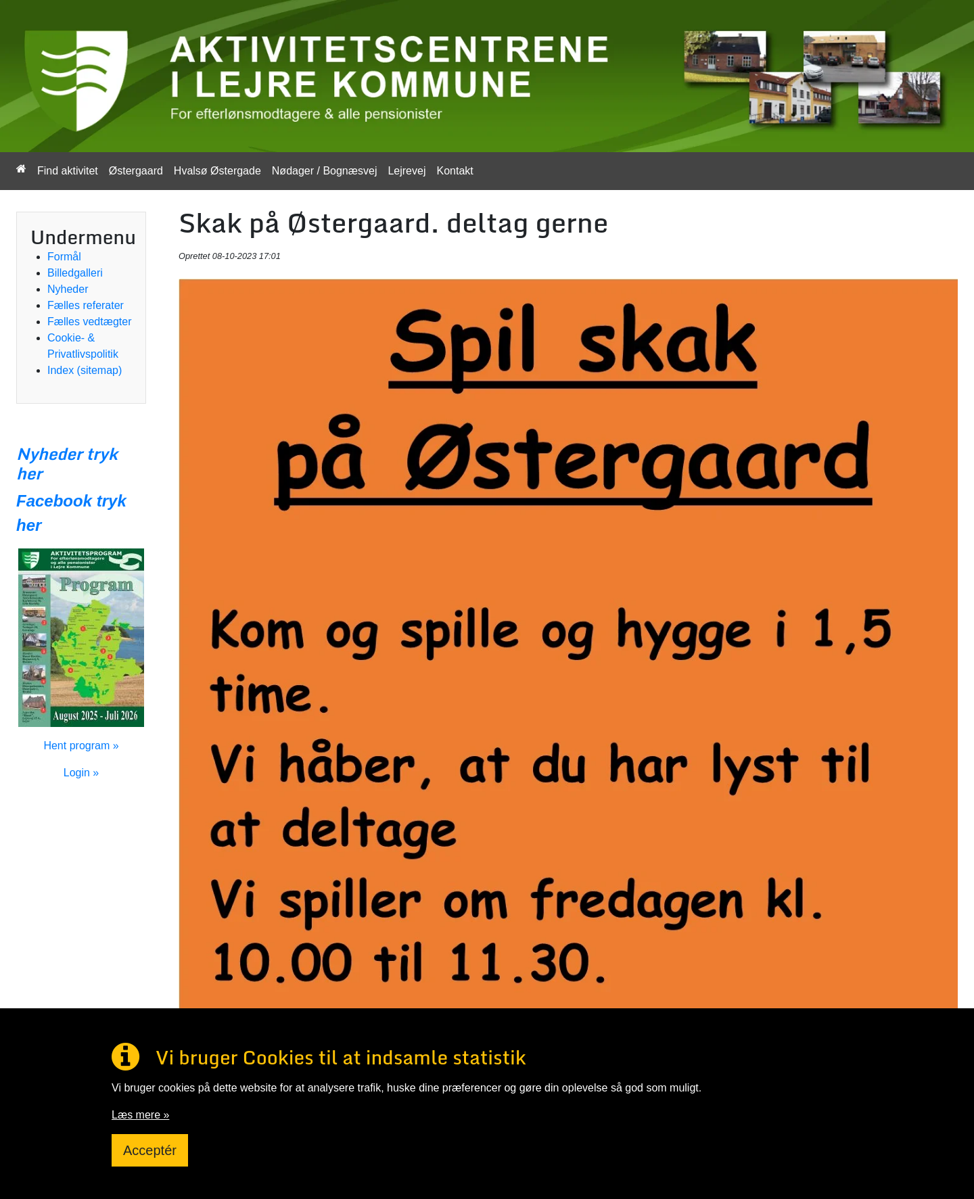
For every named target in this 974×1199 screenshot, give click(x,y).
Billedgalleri (75, 273)
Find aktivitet (67, 171)
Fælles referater (85, 305)
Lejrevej (406, 171)
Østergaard (136, 171)
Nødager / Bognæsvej (324, 171)
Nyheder (67, 289)
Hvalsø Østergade (217, 171)
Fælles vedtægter (89, 321)
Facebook (54, 501)
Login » (81, 772)
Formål (64, 256)
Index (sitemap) (84, 370)
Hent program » (80, 745)
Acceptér (150, 1150)
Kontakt (454, 171)
